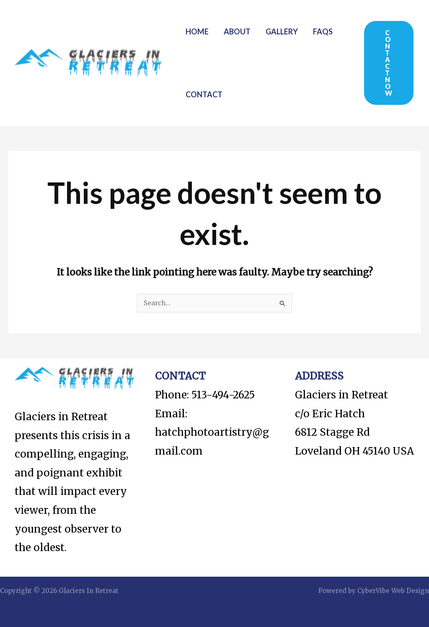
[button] (388, 63)
